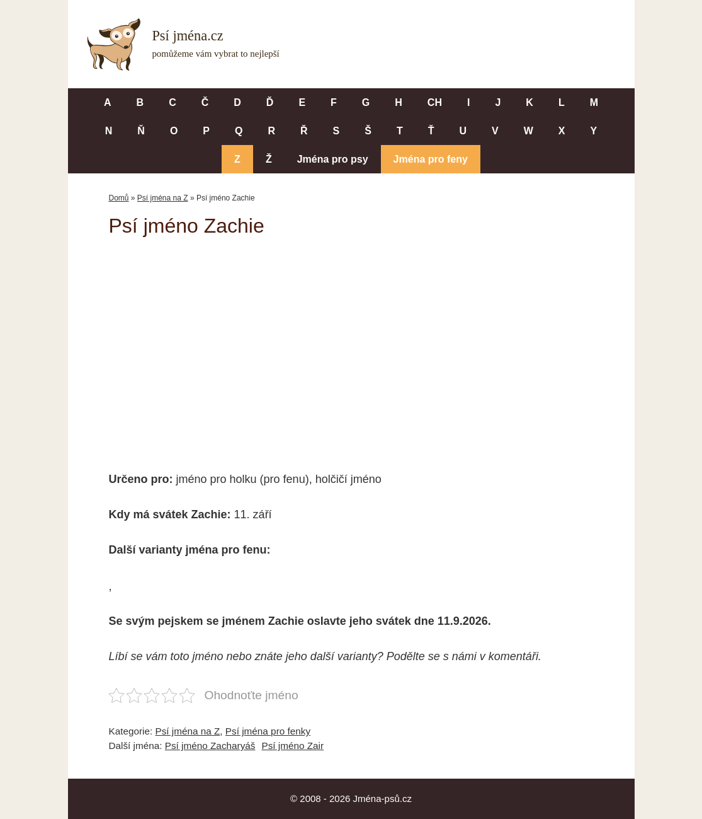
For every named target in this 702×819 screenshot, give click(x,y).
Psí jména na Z (162, 198)
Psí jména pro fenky (267, 731)
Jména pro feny (430, 159)
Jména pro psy (332, 159)
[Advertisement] (351, 345)
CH (434, 102)
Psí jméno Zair (292, 745)
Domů (119, 198)
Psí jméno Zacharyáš (210, 745)
